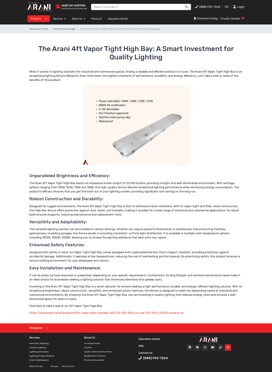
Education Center (118, 18)
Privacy (55, 366)
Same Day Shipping (39, 343)
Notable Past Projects (94, 356)
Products (35, 328)
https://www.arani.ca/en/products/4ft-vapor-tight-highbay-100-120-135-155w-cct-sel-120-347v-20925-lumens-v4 (106, 313)
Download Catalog (206, 18)
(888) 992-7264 (207, 7)
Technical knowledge (64, 29)
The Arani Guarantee (94, 360)
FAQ (141, 346)
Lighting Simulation (39, 351)
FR (226, 7)
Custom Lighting (37, 347)
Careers (88, 347)
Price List (96, 18)
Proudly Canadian (233, 18)
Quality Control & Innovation (98, 351)
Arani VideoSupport (39, 360)
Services (59, 18)
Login (239, 7)
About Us (78, 18)
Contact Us (145, 353)
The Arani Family (92, 343)
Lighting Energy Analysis (41, 356)
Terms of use (67, 366)
